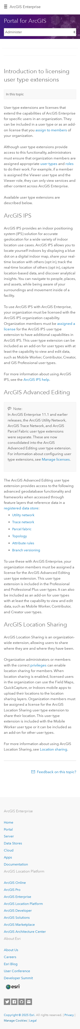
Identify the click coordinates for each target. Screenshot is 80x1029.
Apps (8, 857)
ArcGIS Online (15, 883)
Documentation (16, 864)
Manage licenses (56, 459)
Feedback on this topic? (56, 772)
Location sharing (53, 749)
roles (69, 164)
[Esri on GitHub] (21, 1002)
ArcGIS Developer (18, 911)
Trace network (23, 522)
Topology (19, 536)
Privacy (69, 1015)
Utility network (23, 515)
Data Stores (13, 843)
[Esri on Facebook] (14, 1002)
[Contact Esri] (29, 1002)
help (36, 379)
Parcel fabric (21, 529)
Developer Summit (18, 978)
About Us (11, 950)
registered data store (21, 508)
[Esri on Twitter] (7, 1002)
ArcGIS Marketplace (19, 925)
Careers (10, 957)
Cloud (8, 850)
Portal (8, 829)
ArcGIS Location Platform (23, 904)
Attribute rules (23, 543)
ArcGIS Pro (12, 890)
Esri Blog (10, 964)
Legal (33, 1020)
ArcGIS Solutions (17, 918)
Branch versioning (26, 550)
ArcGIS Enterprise (25, 6)
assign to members (51, 130)
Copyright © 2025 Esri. (19, 1015)
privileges (38, 665)
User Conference (17, 971)
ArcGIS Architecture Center (25, 932)
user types (48, 164)
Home (8, 822)
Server (9, 836)
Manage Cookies (15, 1020)
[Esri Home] (12, 987)
